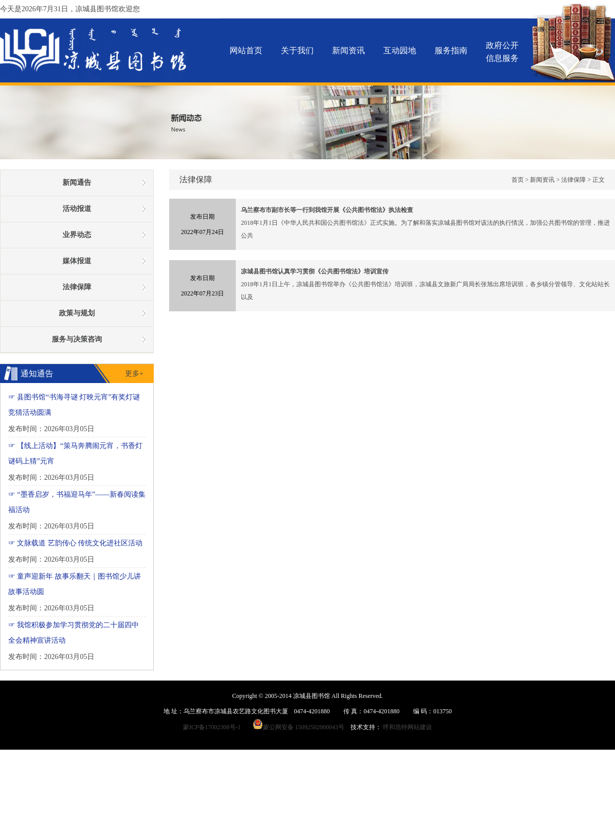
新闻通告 (77, 182)
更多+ (134, 373)
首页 (517, 179)
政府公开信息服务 (502, 51)
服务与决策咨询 (77, 339)
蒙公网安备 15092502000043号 (302, 727)
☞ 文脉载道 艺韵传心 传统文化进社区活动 (75, 543)
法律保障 (573, 179)
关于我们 (297, 50)
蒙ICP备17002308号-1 (212, 727)
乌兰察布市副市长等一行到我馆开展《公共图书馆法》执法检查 (327, 210)
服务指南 (451, 50)
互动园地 (399, 50)
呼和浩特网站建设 (407, 727)
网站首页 (246, 50)
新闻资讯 (348, 50)
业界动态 (77, 235)
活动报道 (77, 209)
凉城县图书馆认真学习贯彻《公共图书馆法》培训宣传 (314, 271)
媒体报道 (77, 261)
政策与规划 (77, 313)
